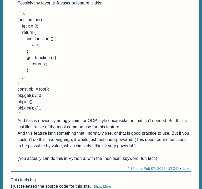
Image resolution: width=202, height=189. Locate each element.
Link (186, 168)
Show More (102, 186)
